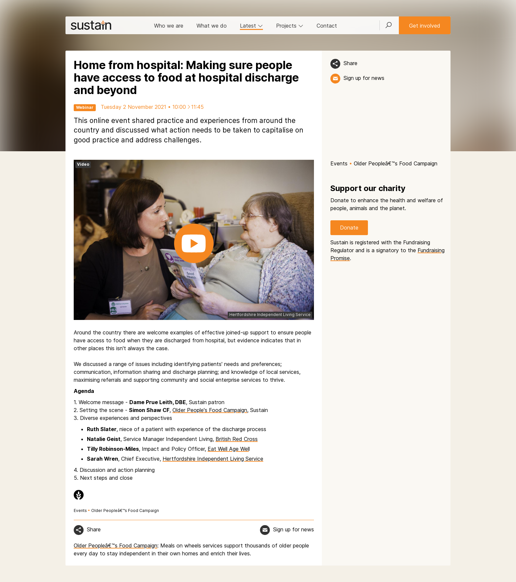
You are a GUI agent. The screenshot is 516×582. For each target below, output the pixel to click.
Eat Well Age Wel (228, 449)
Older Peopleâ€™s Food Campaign (125, 510)
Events (80, 510)
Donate (349, 227)
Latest (251, 25)
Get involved (424, 25)
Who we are (168, 25)
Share (350, 63)
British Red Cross (237, 439)
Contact (327, 25)
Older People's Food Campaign (209, 410)
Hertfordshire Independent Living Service (213, 458)
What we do (211, 25)
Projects (289, 25)
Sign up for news (364, 78)
